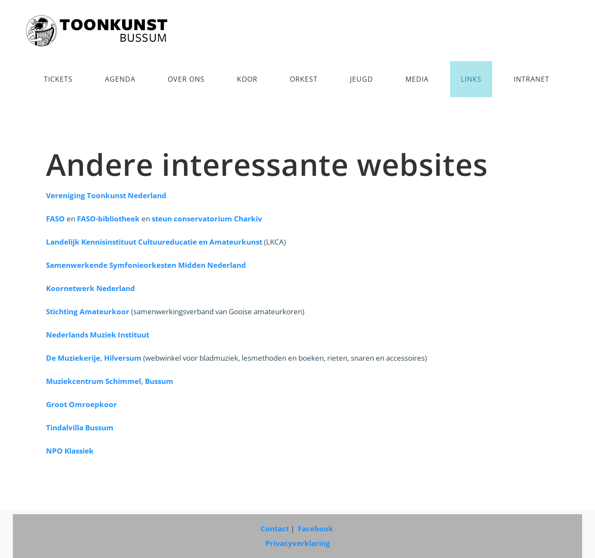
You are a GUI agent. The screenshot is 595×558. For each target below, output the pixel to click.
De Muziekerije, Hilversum (93, 358)
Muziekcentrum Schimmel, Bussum (109, 381)
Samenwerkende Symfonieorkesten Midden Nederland (146, 265)
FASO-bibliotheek (108, 219)
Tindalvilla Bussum (79, 427)
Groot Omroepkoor (81, 404)
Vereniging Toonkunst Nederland (106, 195)
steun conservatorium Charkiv (207, 219)
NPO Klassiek (70, 451)
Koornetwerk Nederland (90, 288)
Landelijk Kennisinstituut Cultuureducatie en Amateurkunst (154, 242)
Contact (275, 528)
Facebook (316, 528)
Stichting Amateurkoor (87, 311)
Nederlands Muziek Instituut (97, 335)
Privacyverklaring (297, 543)
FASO (55, 219)
